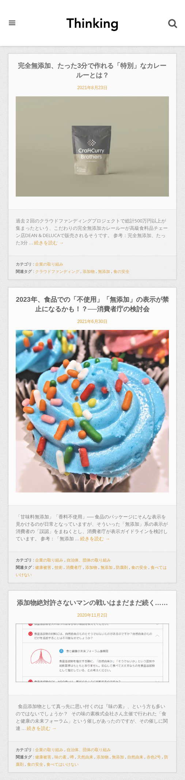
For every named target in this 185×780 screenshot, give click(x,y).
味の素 (60, 757)
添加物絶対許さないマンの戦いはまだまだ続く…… (92, 602)
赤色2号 (154, 757)
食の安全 (121, 271)
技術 (58, 567)
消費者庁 (74, 567)
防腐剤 (122, 567)
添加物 (89, 271)
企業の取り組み (49, 264)
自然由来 (135, 757)
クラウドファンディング (57, 271)
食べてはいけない (62, 764)
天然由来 (85, 757)
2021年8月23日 (92, 87)
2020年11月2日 (92, 615)
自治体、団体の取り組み (89, 560)
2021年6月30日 (92, 321)
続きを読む (49, 243)
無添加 (104, 271)
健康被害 (43, 567)
